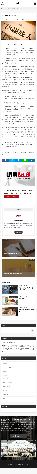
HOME (4, 8)
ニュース (5, 390)
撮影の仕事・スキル (7, 375)
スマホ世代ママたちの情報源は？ (26, 310)
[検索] (32, 330)
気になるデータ (11, 8)
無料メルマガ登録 (11, 196)
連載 (4, 398)
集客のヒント (6, 371)
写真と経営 (5, 379)
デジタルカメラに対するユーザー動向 (26, 289)
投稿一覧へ (18, 232)
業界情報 (5, 363)
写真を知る (5, 394)
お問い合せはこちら (18, 436)
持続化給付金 (23, 299)
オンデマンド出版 (7, 367)
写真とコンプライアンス (8, 382)
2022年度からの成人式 (22, 8)
